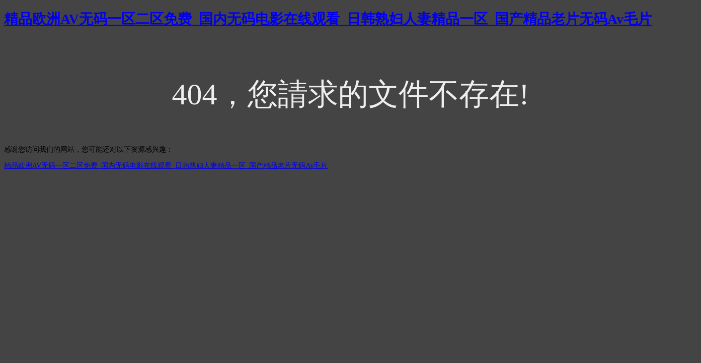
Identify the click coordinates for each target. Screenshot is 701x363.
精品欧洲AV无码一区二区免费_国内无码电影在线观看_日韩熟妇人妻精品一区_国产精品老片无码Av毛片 (328, 19)
